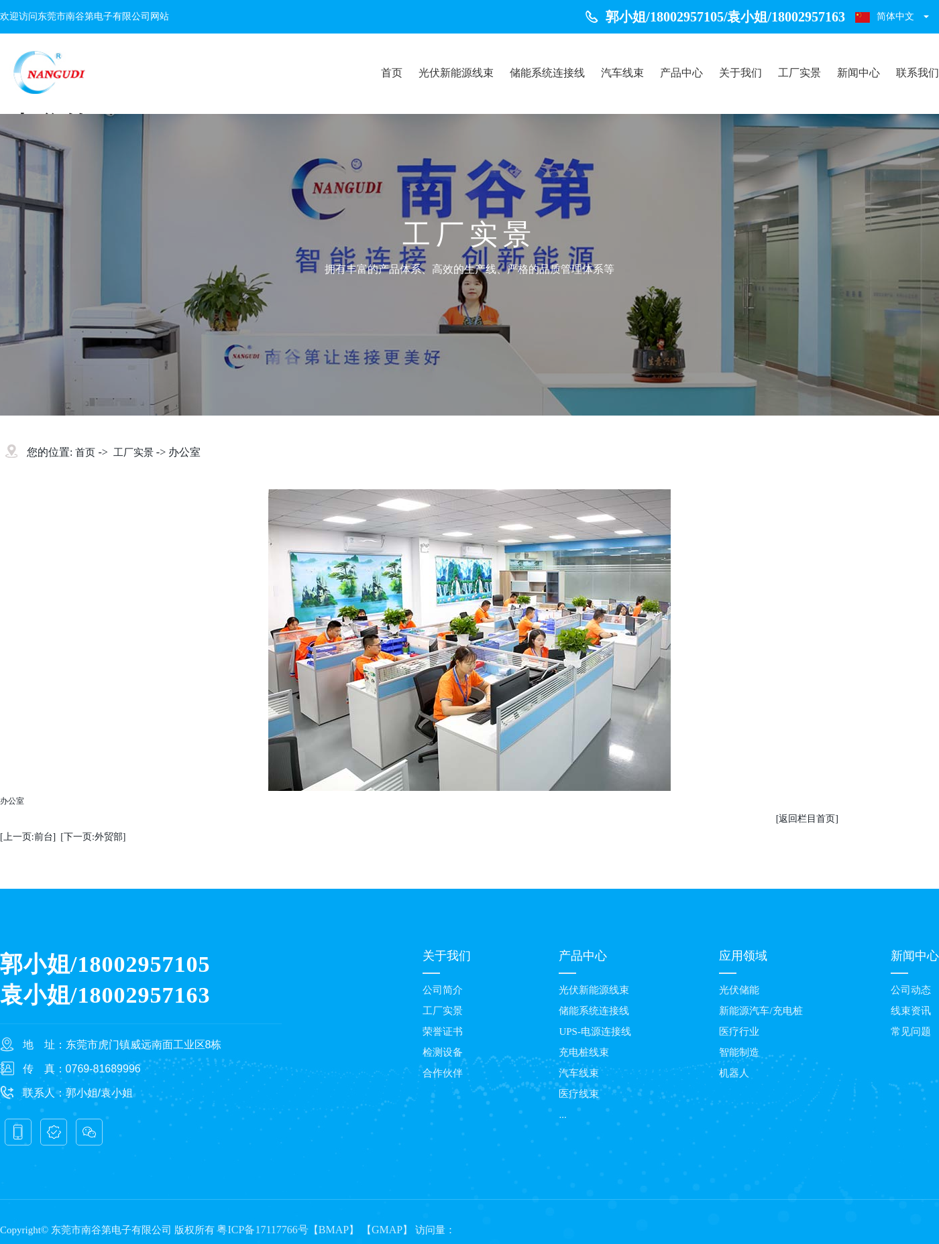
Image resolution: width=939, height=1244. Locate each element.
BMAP (334, 1229)
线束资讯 (911, 1010)
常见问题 (911, 1031)
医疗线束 (579, 1093)
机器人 (734, 1073)
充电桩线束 (584, 1052)
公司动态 (911, 990)
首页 (391, 72)
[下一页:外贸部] (92, 837)
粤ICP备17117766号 (262, 1229)
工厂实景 (799, 72)
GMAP (387, 1229)
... (562, 1114)
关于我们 (740, 72)
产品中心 (681, 72)
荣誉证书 (443, 1031)
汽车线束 (622, 72)
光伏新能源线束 (456, 72)
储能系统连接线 (547, 72)
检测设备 (443, 1052)
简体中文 (884, 17)
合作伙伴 (443, 1073)
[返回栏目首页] (807, 819)
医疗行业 (739, 1031)
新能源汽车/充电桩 (760, 1010)
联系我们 (917, 72)
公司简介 (443, 990)
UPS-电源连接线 (595, 1031)
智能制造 (739, 1052)
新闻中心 (858, 72)
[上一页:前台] (28, 837)
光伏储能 (739, 990)
